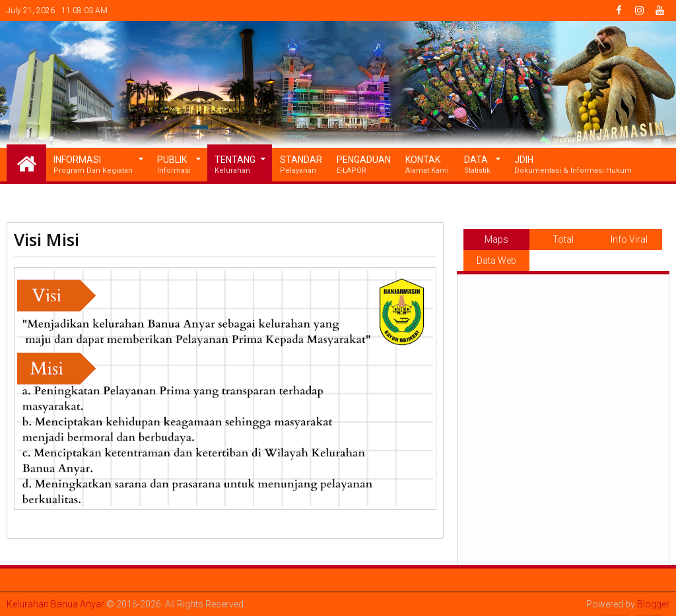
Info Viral (629, 239)
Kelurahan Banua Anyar (55, 604)
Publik (174, 165)
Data (477, 165)
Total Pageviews (563, 242)
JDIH (573, 165)
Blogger (653, 604)
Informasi (93, 165)
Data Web (496, 260)
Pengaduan (364, 165)
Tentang (235, 165)
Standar (301, 165)
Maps (496, 239)
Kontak (427, 165)
